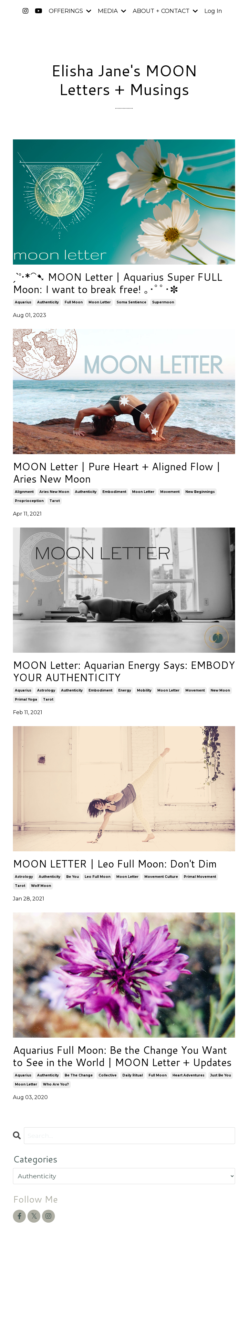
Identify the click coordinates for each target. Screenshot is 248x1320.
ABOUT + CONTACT (165, 11)
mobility (144, 701)
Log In (213, 11)
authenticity (48, 306)
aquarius (23, 306)
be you (72, 903)
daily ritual (132, 1120)
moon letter (99, 306)
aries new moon (54, 499)
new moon (220, 701)
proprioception (29, 508)
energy (124, 701)
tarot (54, 508)
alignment (24, 499)
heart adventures (188, 1120)
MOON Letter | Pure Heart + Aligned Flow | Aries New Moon (112, 478)
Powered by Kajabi (214, 1303)
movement (170, 499)
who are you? (56, 1129)
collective (107, 1120)
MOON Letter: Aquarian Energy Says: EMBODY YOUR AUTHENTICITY (113, 680)
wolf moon (41, 912)
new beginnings (200, 499)
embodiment (114, 499)
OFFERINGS (69, 11)
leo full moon (97, 903)
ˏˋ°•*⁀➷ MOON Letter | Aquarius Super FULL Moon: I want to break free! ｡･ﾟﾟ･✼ (123, 285)
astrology (46, 701)
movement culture (161, 903)
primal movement (200, 903)
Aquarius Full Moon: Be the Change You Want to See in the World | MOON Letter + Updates (124, 1092)
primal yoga (26, 710)
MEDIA (112, 11)
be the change (79, 1120)
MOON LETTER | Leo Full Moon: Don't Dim (117, 883)
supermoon (163, 306)
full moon (74, 306)
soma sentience (131, 306)
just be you (220, 1120)
